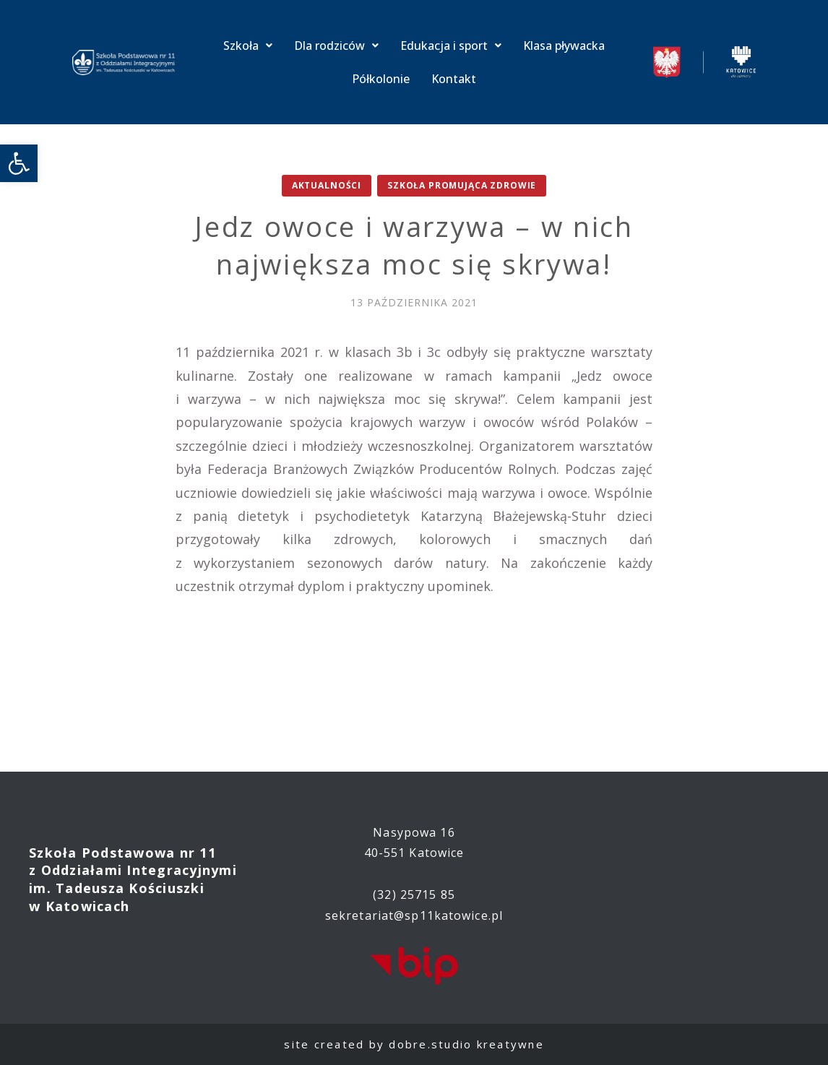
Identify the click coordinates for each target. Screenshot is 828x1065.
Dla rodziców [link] (336, 45)
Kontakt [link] (453, 79)
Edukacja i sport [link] (450, 45)
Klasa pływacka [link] (564, 45)
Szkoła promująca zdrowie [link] (461, 185)
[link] (19, 163)
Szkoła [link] (247, 45)
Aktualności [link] (326, 185)
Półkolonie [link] (381, 79)
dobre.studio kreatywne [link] (466, 1044)
